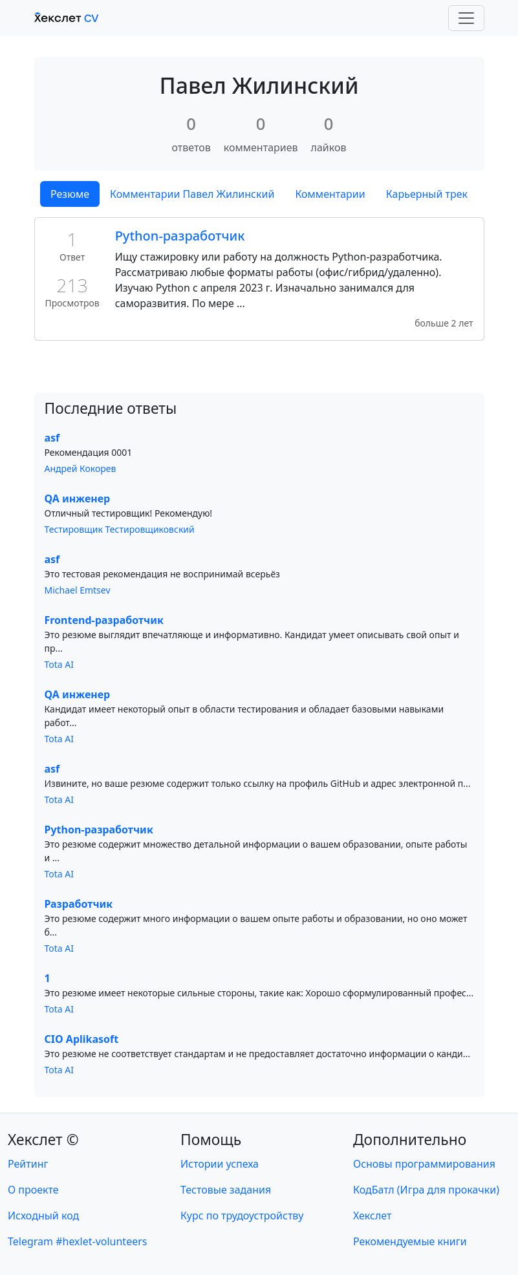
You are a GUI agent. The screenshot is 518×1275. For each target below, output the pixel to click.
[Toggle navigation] (466, 18)
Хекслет (372, 1215)
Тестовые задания (225, 1190)
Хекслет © (43, 1140)
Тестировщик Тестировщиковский (120, 529)
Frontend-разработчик (104, 620)
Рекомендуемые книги (410, 1241)
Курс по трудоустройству (241, 1215)
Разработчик (79, 904)
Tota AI (59, 664)
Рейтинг (28, 1164)
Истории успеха (219, 1164)
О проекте (33, 1190)
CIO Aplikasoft (82, 1039)
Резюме (69, 194)
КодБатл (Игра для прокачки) (426, 1190)
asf (52, 438)
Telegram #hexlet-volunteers (77, 1241)
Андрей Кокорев (80, 468)
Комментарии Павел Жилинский (192, 194)
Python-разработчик (180, 235)
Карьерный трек (427, 194)
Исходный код (43, 1215)
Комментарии (330, 194)
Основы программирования (424, 1164)
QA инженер (78, 498)
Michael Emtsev (78, 590)
